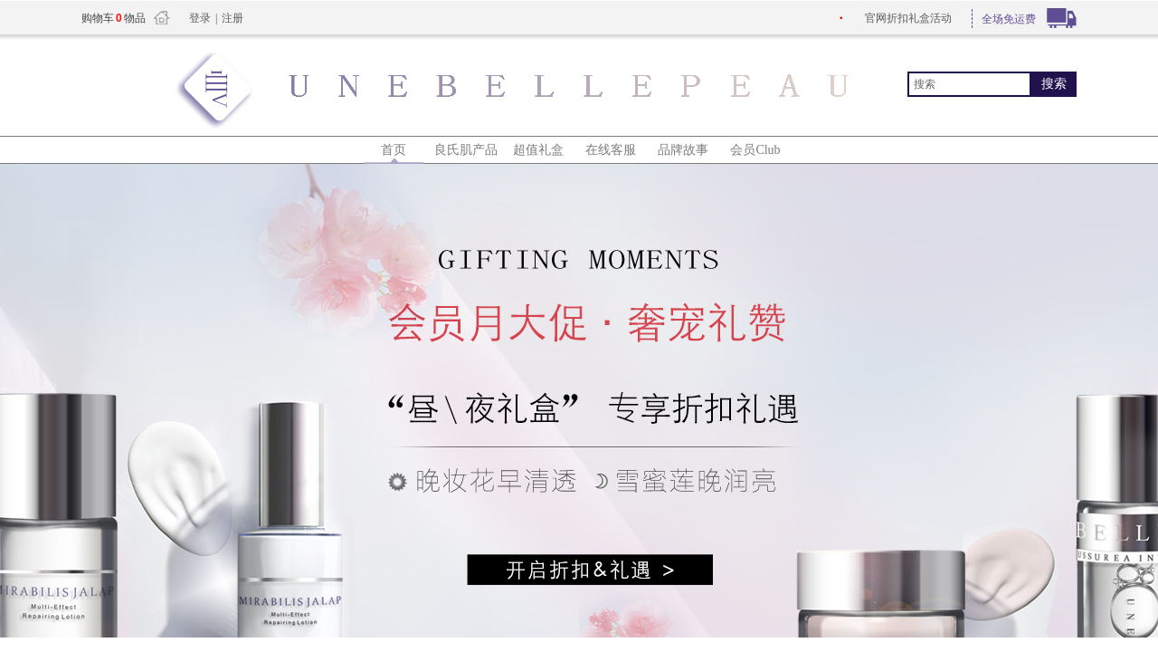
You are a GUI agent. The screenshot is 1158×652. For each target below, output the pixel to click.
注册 (232, 18)
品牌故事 (683, 150)
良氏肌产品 (466, 150)
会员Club (755, 150)
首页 (393, 150)
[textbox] (969, 84)
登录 (200, 18)
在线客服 (610, 150)
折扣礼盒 (908, 18)
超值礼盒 (538, 150)
